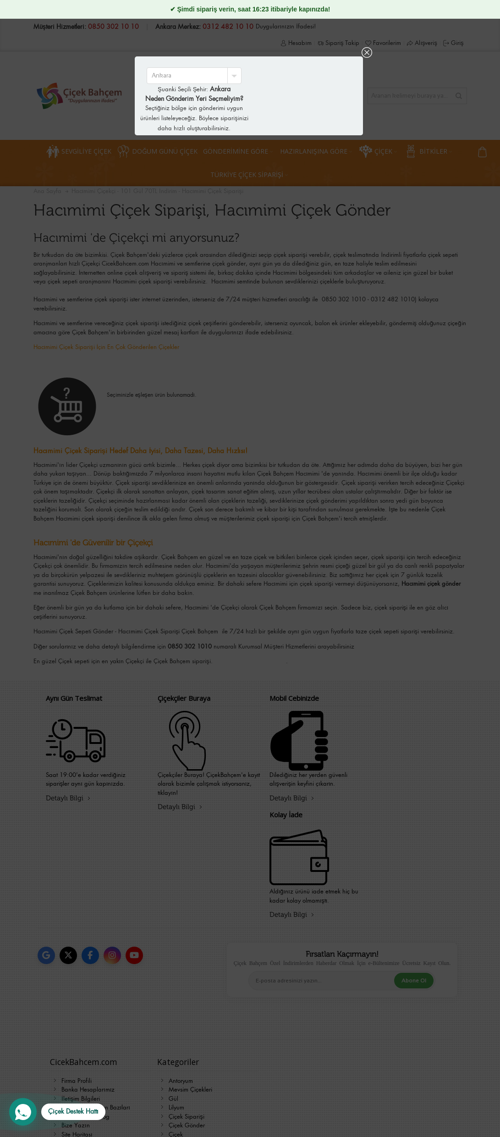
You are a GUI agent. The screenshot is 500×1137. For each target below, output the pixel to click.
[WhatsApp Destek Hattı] (57, 1112)
